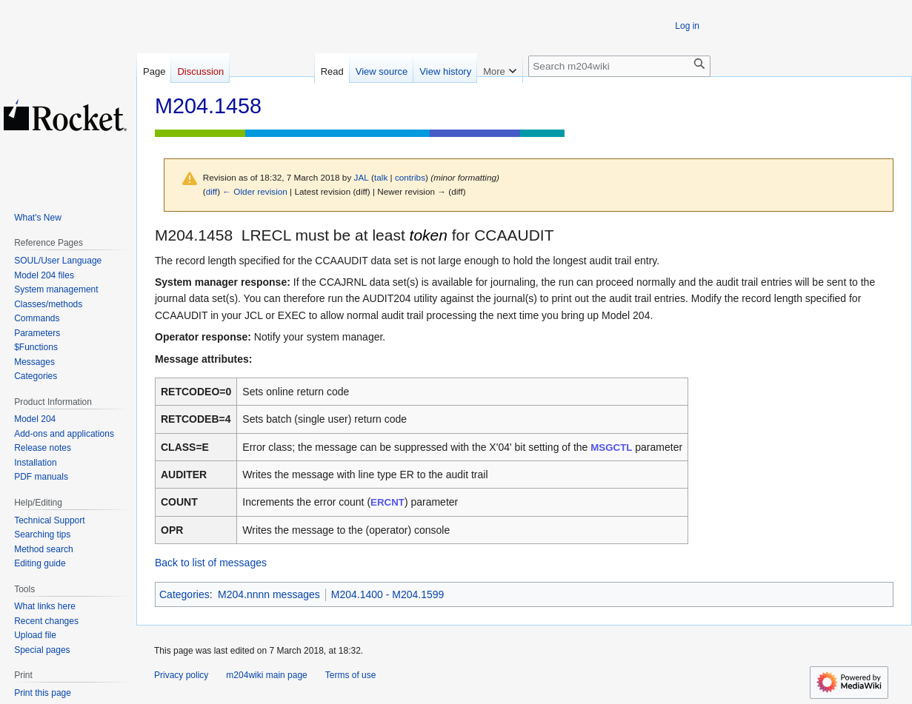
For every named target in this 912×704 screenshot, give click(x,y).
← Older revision (254, 191)
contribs (410, 177)
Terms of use (350, 675)
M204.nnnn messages (269, 594)
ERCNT (387, 502)
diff (211, 191)
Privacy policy (181, 675)
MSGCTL (611, 447)
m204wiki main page (266, 675)
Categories (184, 594)
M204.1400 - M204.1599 (388, 594)
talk (380, 177)
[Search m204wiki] (619, 66)
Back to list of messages (211, 563)
